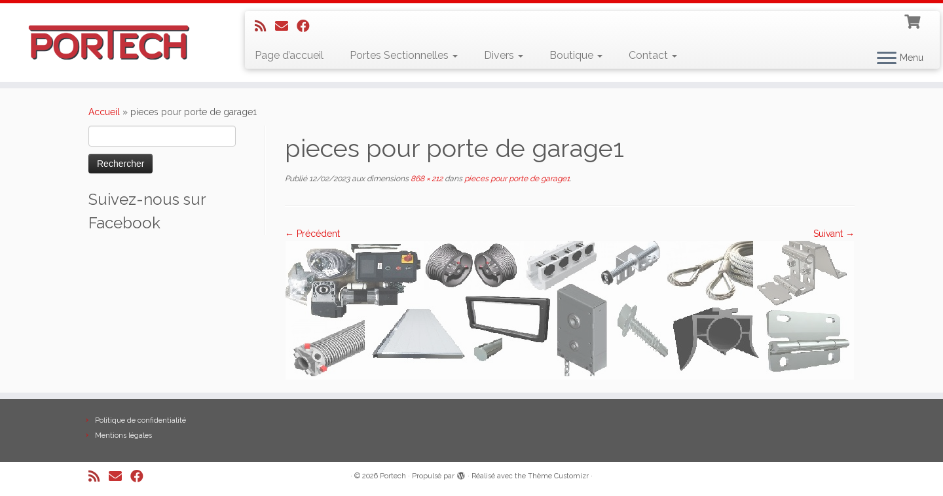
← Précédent (312, 233)
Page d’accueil (289, 55)
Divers (503, 55)
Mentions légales (123, 435)
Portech (393, 476)
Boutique (575, 55)
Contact (653, 55)
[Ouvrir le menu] (887, 59)
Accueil (104, 112)
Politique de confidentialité (140, 420)
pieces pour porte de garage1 (516, 178)
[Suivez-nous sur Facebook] (307, 26)
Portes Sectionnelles (404, 55)
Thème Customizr (558, 476)
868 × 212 (426, 178)
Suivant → (834, 233)
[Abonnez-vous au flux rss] (265, 26)
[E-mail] (286, 26)
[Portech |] (108, 42)
